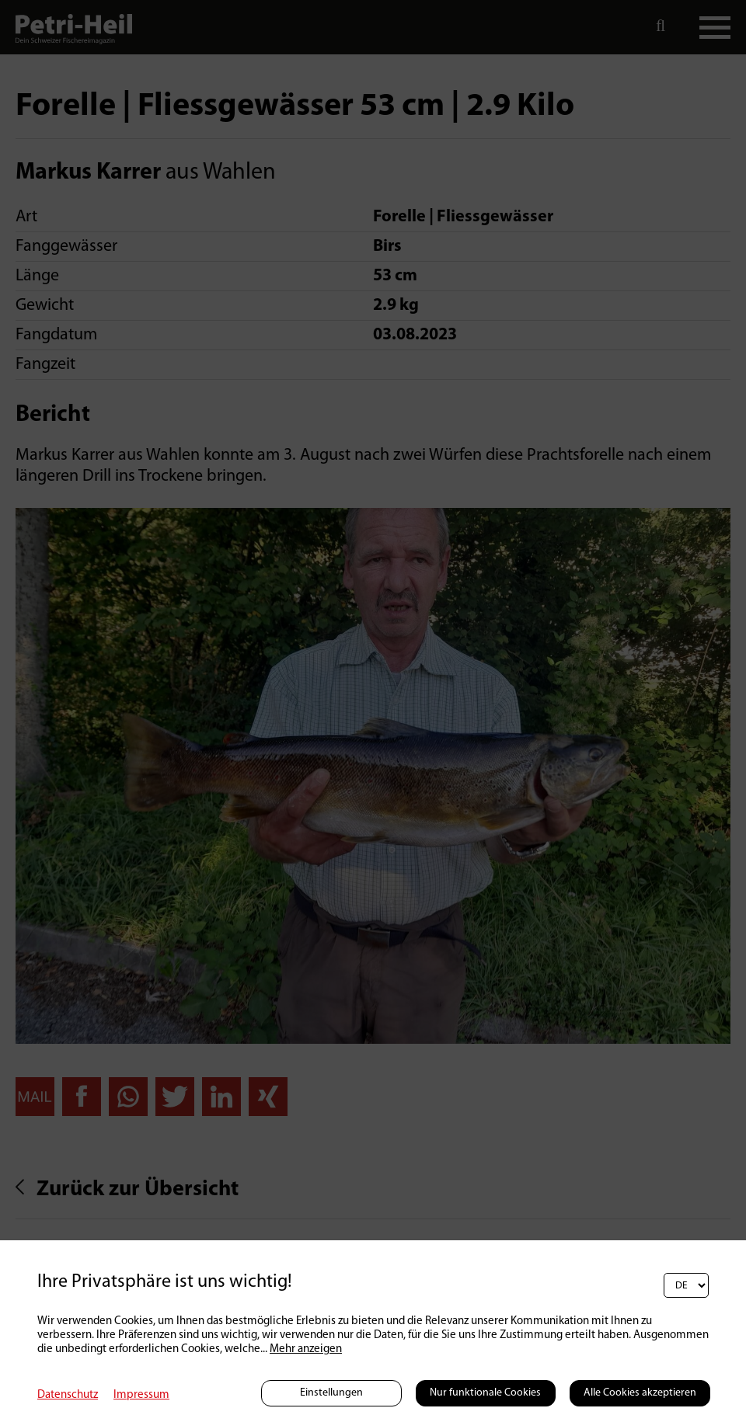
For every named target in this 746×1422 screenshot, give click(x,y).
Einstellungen (331, 1393)
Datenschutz (67, 1395)
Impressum (141, 1395)
